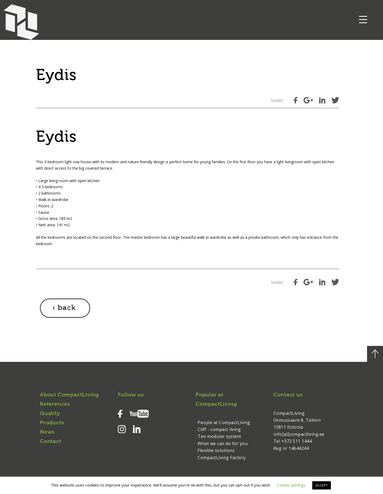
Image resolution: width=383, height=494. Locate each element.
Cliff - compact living (219, 429)
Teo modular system (219, 436)
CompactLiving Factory (222, 457)
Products (52, 423)
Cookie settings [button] (291, 485)
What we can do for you (223, 443)
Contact (50, 441)
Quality (50, 413)
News (47, 432)
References (55, 404)
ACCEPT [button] (321, 485)
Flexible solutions (216, 450)
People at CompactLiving (224, 422)
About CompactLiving (69, 395)
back (67, 308)
